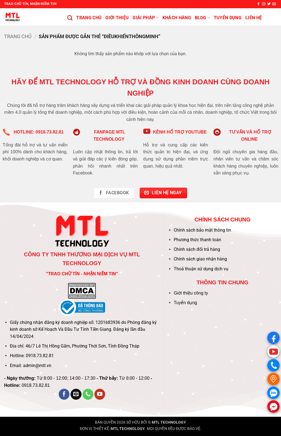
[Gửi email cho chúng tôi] (274, 4)
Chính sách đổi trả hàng (197, 249)
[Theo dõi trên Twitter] (269, 4)
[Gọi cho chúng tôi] (88, 394)
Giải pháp (145, 18)
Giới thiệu (117, 17)
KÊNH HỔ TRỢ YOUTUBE (180, 132)
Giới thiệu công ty (191, 293)
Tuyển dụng (185, 302)
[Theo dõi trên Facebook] (258, 4)
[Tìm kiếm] (69, 18)
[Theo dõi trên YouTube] (99, 394)
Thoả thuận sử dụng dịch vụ (201, 268)
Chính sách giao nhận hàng (200, 259)
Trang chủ (89, 17)
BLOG (202, 18)
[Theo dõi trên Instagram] (263, 4)
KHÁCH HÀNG (176, 17)
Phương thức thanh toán (197, 239)
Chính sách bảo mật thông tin (202, 230)
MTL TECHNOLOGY (169, 422)
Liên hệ (253, 17)
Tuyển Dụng (227, 17)
